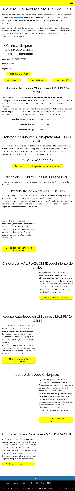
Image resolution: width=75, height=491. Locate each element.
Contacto (14, 483)
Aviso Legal (5, 483)
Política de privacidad (43, 483)
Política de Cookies (26, 483)
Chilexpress (17, 17)
